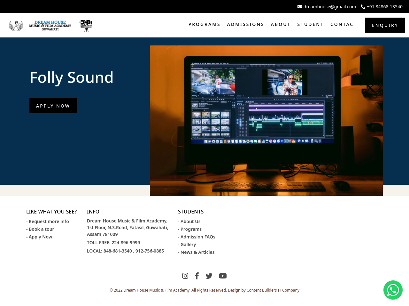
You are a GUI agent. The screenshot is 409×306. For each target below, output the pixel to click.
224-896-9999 (126, 242)
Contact (343, 24)
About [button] (281, 24)
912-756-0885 (149, 251)
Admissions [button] (246, 24)
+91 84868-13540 (382, 7)
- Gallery (187, 244)
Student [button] (310, 24)
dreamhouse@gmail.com (326, 7)
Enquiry (385, 25)
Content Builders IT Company (273, 290)
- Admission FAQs (196, 237)
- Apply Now (39, 237)
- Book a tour (40, 229)
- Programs (190, 229)
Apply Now (53, 106)
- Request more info (47, 221)
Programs (205, 24)
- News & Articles (196, 252)
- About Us (189, 221)
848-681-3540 (118, 251)
